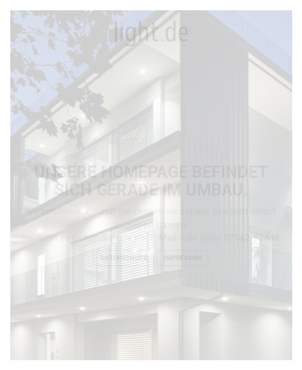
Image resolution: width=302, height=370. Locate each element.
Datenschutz (123, 258)
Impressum (183, 258)
